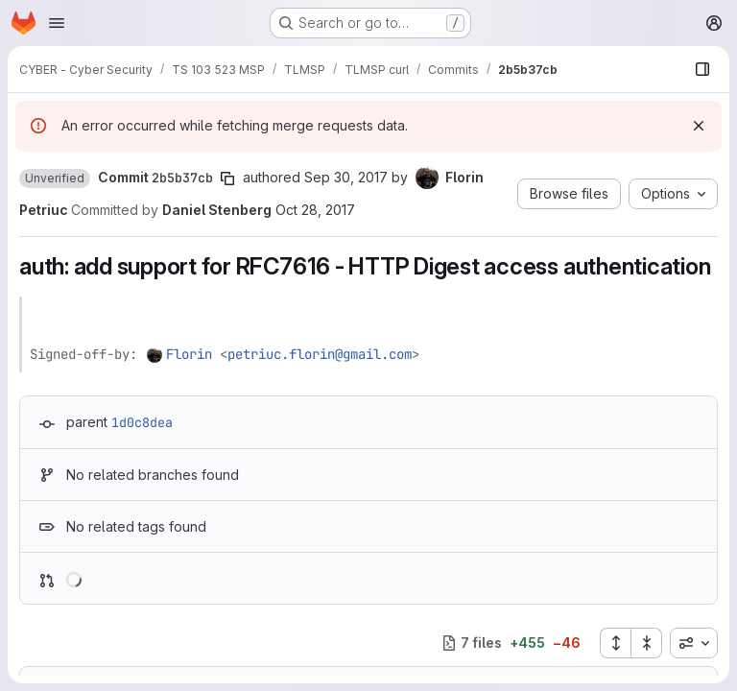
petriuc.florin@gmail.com (319, 354)
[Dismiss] (698, 125)
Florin (189, 354)
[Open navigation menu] (56, 23)
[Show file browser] (702, 69)
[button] (54, 178)
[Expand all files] (615, 643)
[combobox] (694, 643)
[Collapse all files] (646, 643)
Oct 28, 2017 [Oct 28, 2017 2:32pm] (315, 210)
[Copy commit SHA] (227, 178)
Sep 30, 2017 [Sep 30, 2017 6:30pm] (346, 177)
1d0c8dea (142, 422)
